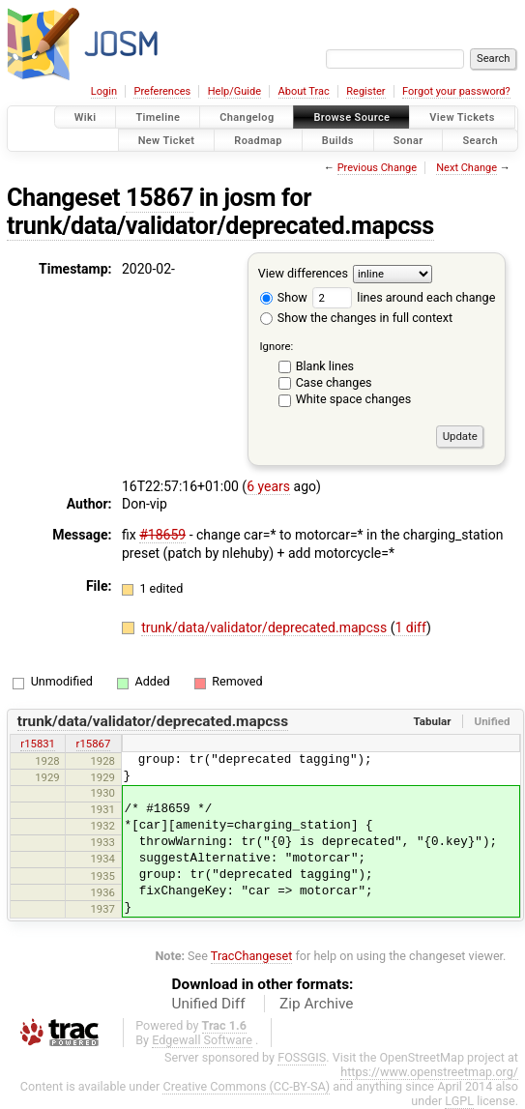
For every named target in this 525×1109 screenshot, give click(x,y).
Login (104, 91)
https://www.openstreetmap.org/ (429, 1072)
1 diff (410, 627)
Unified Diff (209, 1003)
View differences (303, 273)
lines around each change (403, 297)
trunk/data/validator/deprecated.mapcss (220, 226)
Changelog (246, 117)
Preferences (161, 91)
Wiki (85, 117)
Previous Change (377, 167)
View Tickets (461, 117)
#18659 (162, 534)
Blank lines (325, 366)
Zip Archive (316, 1003)
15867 (159, 198)
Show (283, 297)
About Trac (304, 91)
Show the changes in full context (356, 317)
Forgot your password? (456, 91)
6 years (268, 486)
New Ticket (166, 139)
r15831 (37, 743)
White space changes (354, 399)
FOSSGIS (301, 1057)
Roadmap (258, 139)
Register (365, 91)
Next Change (466, 167)
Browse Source (351, 117)
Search (480, 139)
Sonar (408, 139)
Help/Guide (234, 91)
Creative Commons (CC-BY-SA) (246, 1086)
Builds (338, 139)
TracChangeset (252, 955)
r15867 (93, 743)
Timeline (157, 117)
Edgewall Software (202, 1040)
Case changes (334, 382)
